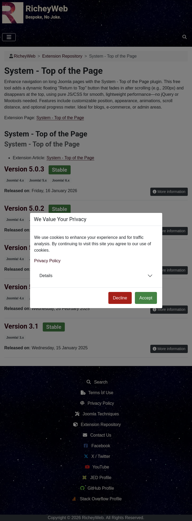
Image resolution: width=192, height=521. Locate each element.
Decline (120, 298)
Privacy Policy (47, 261)
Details (46, 275)
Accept (145, 298)
